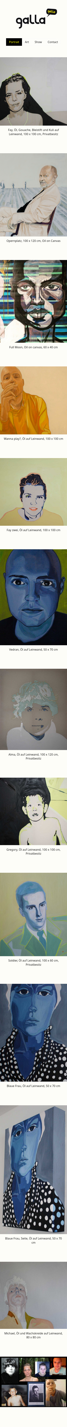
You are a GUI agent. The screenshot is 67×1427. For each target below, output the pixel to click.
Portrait (14, 42)
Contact (53, 42)
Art (27, 42)
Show (38, 42)
